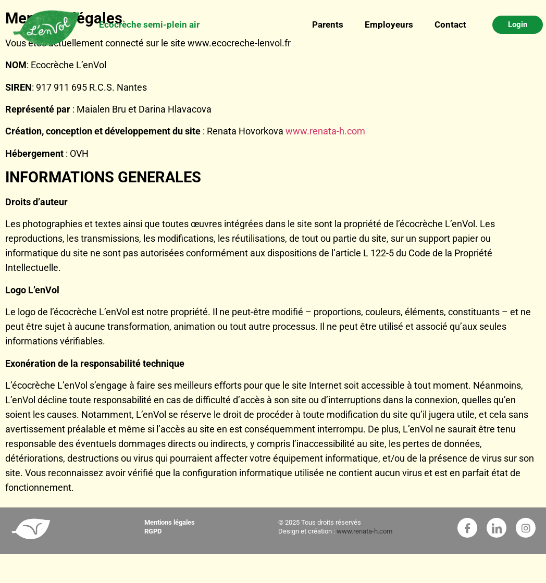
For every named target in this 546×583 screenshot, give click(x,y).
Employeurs (389, 24)
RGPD (153, 531)
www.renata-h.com (325, 131)
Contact (451, 24)
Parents (328, 24)
